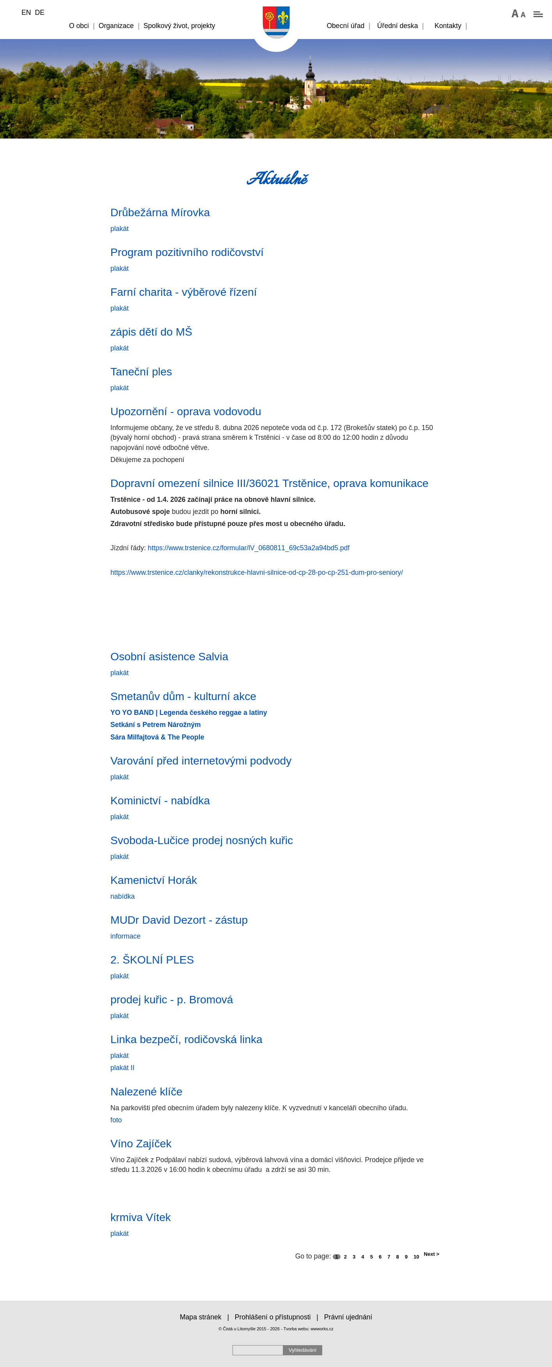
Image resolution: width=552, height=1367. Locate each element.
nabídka (122, 896)
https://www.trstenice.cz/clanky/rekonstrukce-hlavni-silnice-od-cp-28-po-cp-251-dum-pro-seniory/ (256, 572)
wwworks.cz (322, 1328)
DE (39, 12)
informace (125, 936)
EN (26, 12)
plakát (119, 229)
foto (116, 1120)
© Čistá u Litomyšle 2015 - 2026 (249, 1328)
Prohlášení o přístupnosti (273, 1317)
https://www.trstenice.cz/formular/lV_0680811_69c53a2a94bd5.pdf (249, 548)
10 (416, 1256)
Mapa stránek (201, 1317)
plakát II (122, 1068)
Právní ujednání (348, 1317)
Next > (431, 1254)
